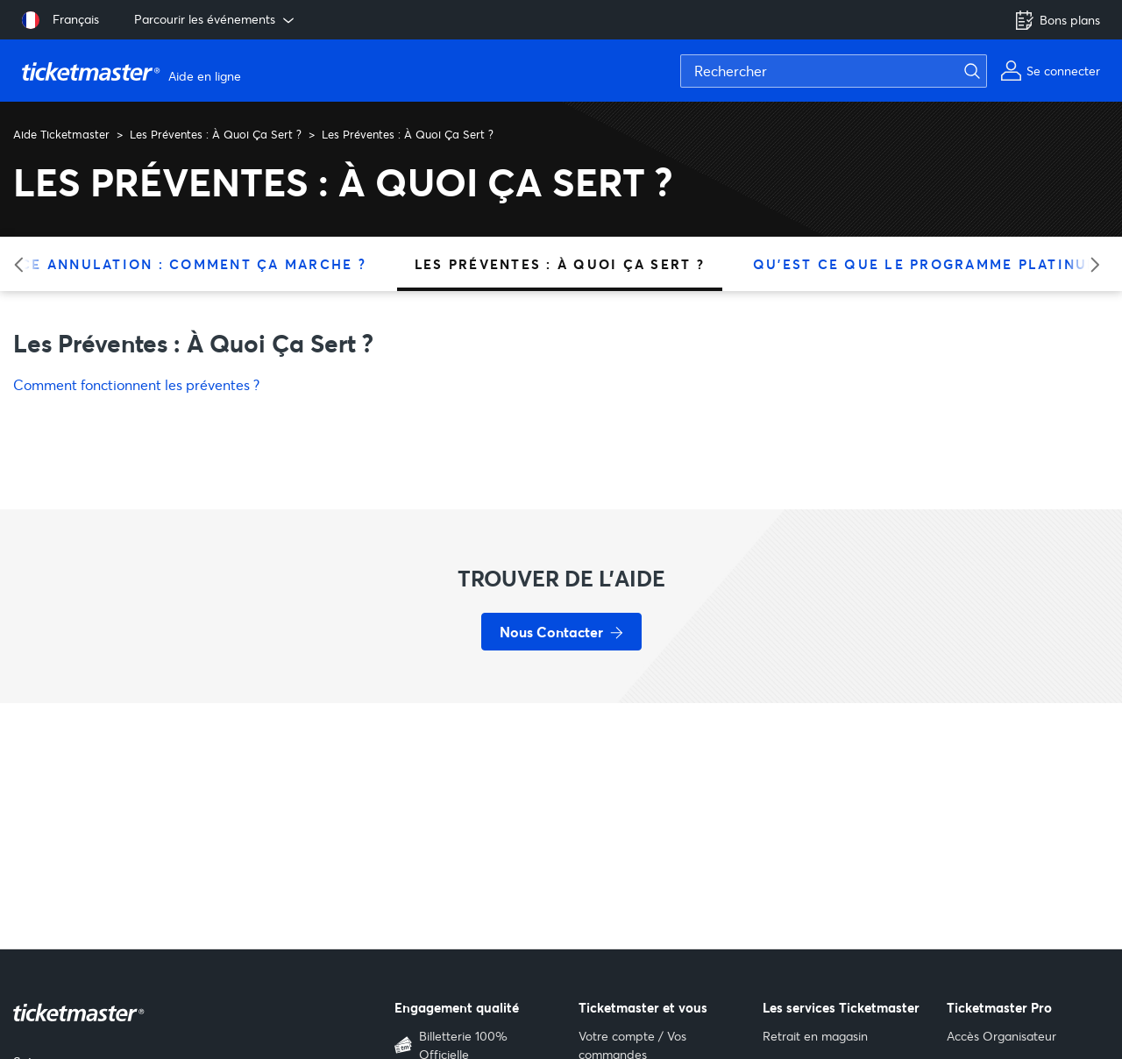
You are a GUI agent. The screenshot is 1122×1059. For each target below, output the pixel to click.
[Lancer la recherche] (982, 71)
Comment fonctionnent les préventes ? (136, 384)
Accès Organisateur (1001, 1035)
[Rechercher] (833, 71)
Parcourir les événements (215, 19)
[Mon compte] (1050, 71)
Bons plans (1057, 20)
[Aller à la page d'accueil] (133, 71)
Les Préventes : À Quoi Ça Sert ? (216, 134)
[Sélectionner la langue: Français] (60, 20)
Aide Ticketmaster (61, 134)
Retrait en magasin (815, 1035)
